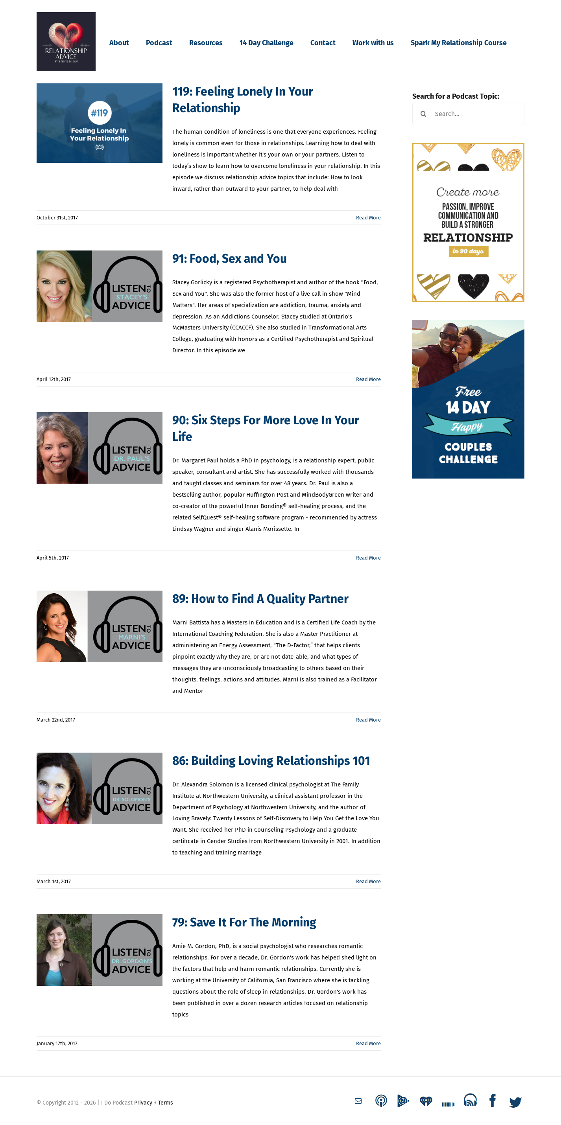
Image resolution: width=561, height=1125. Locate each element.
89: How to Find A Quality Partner (260, 599)
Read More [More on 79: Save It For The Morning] (368, 1043)
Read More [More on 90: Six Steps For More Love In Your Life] (368, 558)
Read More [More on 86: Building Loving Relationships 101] (368, 881)
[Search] (423, 114)
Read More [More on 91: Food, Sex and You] (368, 379)
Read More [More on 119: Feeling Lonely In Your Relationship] (368, 218)
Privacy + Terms (153, 1102)
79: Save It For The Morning (244, 922)
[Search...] (468, 114)
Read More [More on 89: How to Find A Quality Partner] (368, 720)
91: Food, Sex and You (229, 259)
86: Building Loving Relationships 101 (271, 761)
